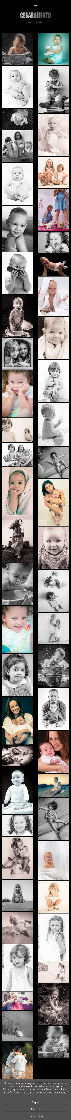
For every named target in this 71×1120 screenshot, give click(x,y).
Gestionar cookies (35, 1115)
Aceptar (35, 1102)
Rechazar (35, 1109)
